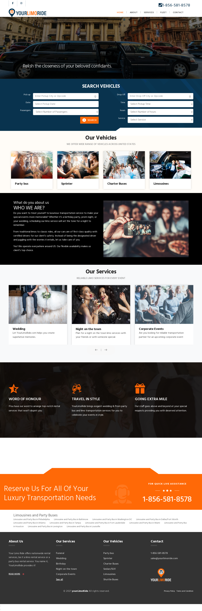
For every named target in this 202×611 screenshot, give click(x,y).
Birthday (61, 564)
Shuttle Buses (110, 580)
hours (122, 110)
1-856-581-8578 (174, 5)
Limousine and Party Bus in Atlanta (29, 523)
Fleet (163, 12)
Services (149, 12)
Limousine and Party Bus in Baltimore (71, 519)
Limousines (109, 574)
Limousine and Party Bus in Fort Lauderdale (105, 523)
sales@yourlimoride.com (164, 558)
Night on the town (66, 569)
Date (28, 102)
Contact (178, 12)
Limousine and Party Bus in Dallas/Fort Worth (157, 519)
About (134, 12)
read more (14, 574)
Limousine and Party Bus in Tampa (65, 523)
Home (120, 12)
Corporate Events (65, 574)
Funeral (60, 553)
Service (121, 118)
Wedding (61, 558)
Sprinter (107, 558)
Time (123, 102)
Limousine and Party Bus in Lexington (45, 526)
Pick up (27, 94)
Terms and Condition (184, 591)
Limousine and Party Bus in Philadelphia (31, 519)
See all (59, 580)
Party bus (108, 553)
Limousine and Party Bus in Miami (144, 523)
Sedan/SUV (109, 569)
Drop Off (121, 94)
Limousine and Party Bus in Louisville (83, 526)
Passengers (25, 110)
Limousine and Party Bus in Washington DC (112, 519)
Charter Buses (111, 564)
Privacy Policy (169, 591)
